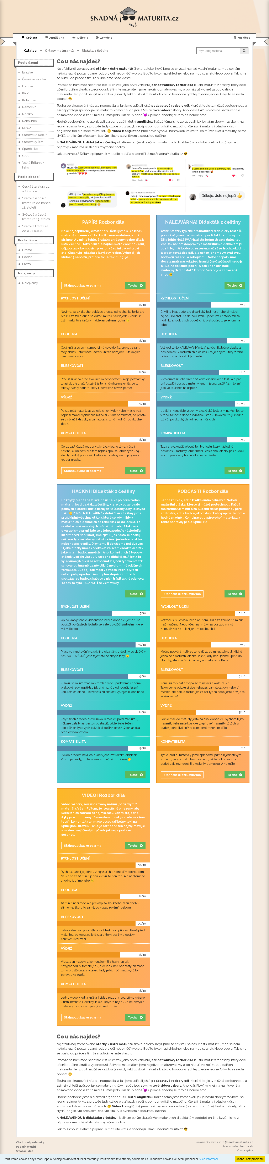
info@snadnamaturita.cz (236, 1142)
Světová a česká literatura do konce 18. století (36, 202)
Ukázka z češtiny (95, 51)
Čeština (29, 37)
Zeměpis (104, 37)
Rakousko (29, 121)
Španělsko (30, 149)
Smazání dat (24, 1151)
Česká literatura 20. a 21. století (36, 189)
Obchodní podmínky (30, 1142)
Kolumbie (29, 100)
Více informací (208, 1159)
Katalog (30, 51)
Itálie (25, 93)
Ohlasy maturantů (59, 51)
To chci (135, 285)
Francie (27, 86)
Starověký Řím (32, 142)
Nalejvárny (30, 283)
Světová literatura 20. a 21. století (35, 228)
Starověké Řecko (35, 135)
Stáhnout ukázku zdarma (82, 285)
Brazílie (27, 72)
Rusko (26, 128)
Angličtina (54, 37)
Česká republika (34, 79)
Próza (26, 264)
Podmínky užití (26, 1146)
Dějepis (80, 37)
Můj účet (242, 37)
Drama (27, 250)
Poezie (27, 257)
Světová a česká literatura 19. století (36, 217)
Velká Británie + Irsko (33, 165)
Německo (29, 107)
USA (25, 156)
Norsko (27, 114)
